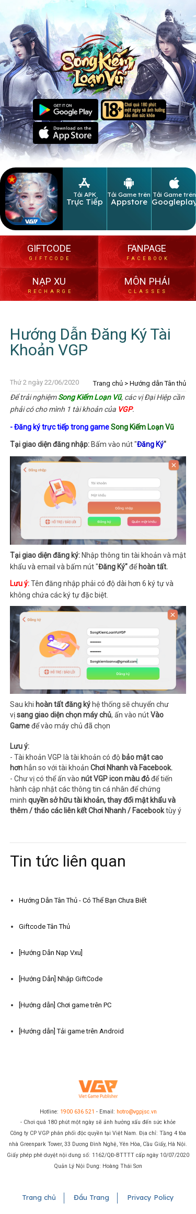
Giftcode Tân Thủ (44, 926)
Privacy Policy (150, 1197)
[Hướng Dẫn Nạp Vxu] (51, 953)
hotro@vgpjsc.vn (137, 1111)
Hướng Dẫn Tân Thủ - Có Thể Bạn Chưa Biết (83, 900)
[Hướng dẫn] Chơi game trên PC (65, 1005)
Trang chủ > (110, 383)
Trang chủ (39, 1197)
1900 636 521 (77, 1111)
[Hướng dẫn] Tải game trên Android (71, 1031)
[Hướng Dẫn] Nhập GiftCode (60, 979)
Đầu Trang (91, 1197)
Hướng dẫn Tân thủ (158, 383)
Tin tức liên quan (68, 861)
